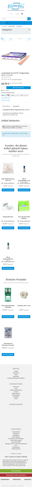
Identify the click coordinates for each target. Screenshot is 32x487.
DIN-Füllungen (16, 437)
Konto (16, 374)
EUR (11, 13)
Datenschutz (17, 479)
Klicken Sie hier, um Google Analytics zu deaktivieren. (13, 485)
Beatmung (16, 433)
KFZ (16, 445)
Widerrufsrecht (16, 393)
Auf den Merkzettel (5, 97)
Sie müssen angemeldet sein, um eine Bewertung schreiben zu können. (15, 126)
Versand (16, 391)
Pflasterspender (16, 449)
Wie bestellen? (16, 395)
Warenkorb (16, 373)
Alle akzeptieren (16, 470)
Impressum (16, 386)
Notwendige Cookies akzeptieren (16, 475)
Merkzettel (16, 376)
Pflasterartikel (16, 447)
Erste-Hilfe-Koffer (16, 442)
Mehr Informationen (8, 190)
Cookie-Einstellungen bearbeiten (16, 378)
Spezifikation (16, 106)
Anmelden (17, 13)
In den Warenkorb (18, 87)
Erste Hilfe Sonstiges (16, 440)
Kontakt (16, 371)
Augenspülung (16, 431)
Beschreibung (6, 106)
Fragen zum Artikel (5, 100)
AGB (16, 388)
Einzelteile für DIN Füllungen (16, 438)
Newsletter (16, 397)
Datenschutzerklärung (16, 390)
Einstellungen (5, 479)
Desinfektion (16, 435)
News (16, 398)
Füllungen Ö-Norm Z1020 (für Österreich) (16, 443)
